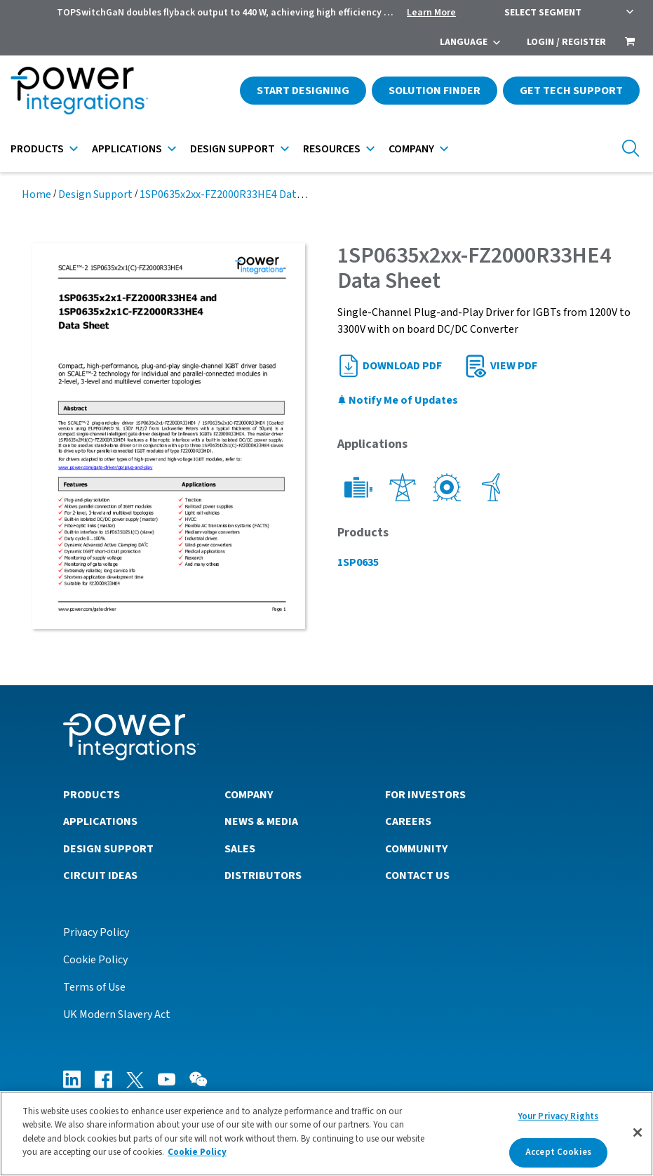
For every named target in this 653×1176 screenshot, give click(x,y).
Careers (408, 821)
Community (416, 849)
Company (411, 149)
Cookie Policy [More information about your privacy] (197, 1152)
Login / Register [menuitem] (566, 42)
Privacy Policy (96, 932)
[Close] (637, 1132)
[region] (326, 1133)
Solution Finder (434, 90)
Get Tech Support (571, 90)
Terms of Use (94, 987)
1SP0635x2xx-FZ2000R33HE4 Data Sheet (236, 194)
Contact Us (417, 875)
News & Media (261, 821)
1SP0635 (358, 562)
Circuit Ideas (100, 875)
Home (36, 194)
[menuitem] (629, 42)
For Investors (425, 794)
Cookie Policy (95, 959)
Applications (127, 149)
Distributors (263, 875)
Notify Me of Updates (397, 400)
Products (37, 149)
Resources (332, 149)
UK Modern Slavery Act (116, 1014)
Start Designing (303, 90)
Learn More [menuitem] (431, 13)
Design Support (232, 149)
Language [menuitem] (463, 42)
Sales (239, 849)
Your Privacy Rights (558, 1116)
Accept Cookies (558, 1152)
